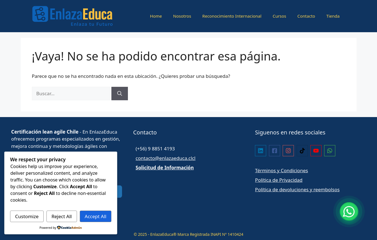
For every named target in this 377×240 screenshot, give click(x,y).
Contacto (306, 16)
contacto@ (148, 158)
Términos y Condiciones (281, 170)
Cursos (279, 16)
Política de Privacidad (278, 180)
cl (194, 158)
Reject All (61, 216)
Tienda (333, 16)
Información (179, 167)
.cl (189, 158)
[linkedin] (261, 150)
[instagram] (289, 150)
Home (156, 16)
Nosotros (182, 16)
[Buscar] (119, 93)
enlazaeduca (173, 158)
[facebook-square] (275, 150)
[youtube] (316, 150)
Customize (27, 216)
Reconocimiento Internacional (231, 16)
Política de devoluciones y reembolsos (297, 189)
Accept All (95, 216)
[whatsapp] (330, 150)
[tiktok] (303, 150)
